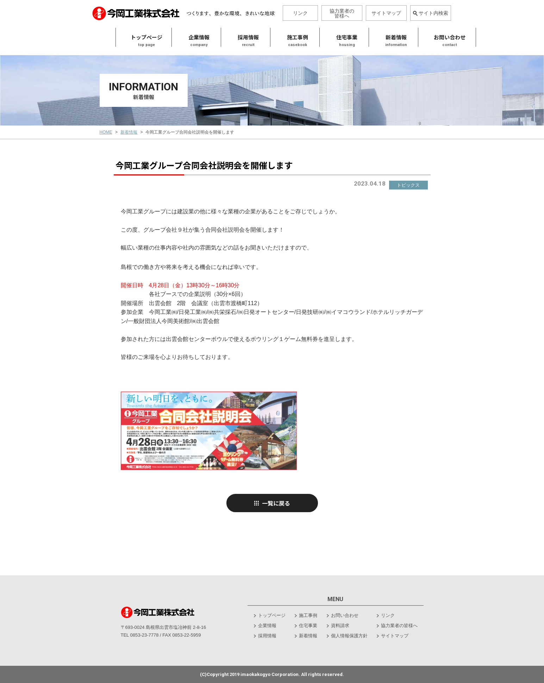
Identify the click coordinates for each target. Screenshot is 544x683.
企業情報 (267, 625)
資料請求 (340, 625)
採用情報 (222, 37)
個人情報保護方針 (349, 635)
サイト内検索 (430, 13)
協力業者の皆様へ (342, 13)
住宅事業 (321, 37)
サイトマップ (386, 13)
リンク (300, 13)
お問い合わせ (344, 615)
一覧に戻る (272, 503)
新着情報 (370, 37)
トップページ (120, 37)
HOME (106, 132)
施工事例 (271, 37)
